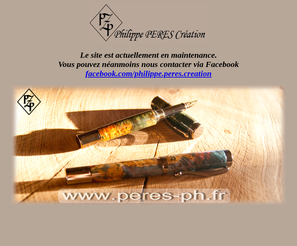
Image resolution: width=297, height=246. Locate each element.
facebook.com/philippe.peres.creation (149, 73)
